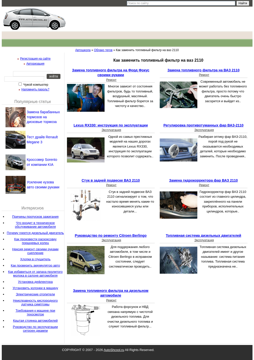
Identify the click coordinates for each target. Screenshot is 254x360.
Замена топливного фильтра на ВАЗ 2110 (203, 70)
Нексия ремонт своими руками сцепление (35, 251)
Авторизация (35, 63)
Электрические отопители (35, 294)
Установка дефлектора (35, 282)
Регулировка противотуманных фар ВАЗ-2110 (203, 125)
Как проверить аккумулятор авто (35, 265)
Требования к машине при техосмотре (35, 312)
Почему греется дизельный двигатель (35, 233)
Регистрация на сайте (35, 58)
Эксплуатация (111, 130)
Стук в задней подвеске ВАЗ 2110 (110, 180)
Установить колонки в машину (35, 288)
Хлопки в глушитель (35, 259)
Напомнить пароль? (35, 89)
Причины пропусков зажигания (35, 216)
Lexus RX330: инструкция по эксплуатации (110, 125)
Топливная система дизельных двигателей (203, 235)
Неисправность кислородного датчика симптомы (35, 302)
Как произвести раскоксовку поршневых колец (35, 241)
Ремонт (111, 80)
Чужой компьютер (35, 84)
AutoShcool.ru (114, 350)
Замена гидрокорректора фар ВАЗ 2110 (203, 180)
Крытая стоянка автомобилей (35, 320)
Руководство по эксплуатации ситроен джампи (35, 328)
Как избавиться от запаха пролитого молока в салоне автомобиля (35, 273)
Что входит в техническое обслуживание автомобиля (35, 224)
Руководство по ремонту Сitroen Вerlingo (110, 235)
